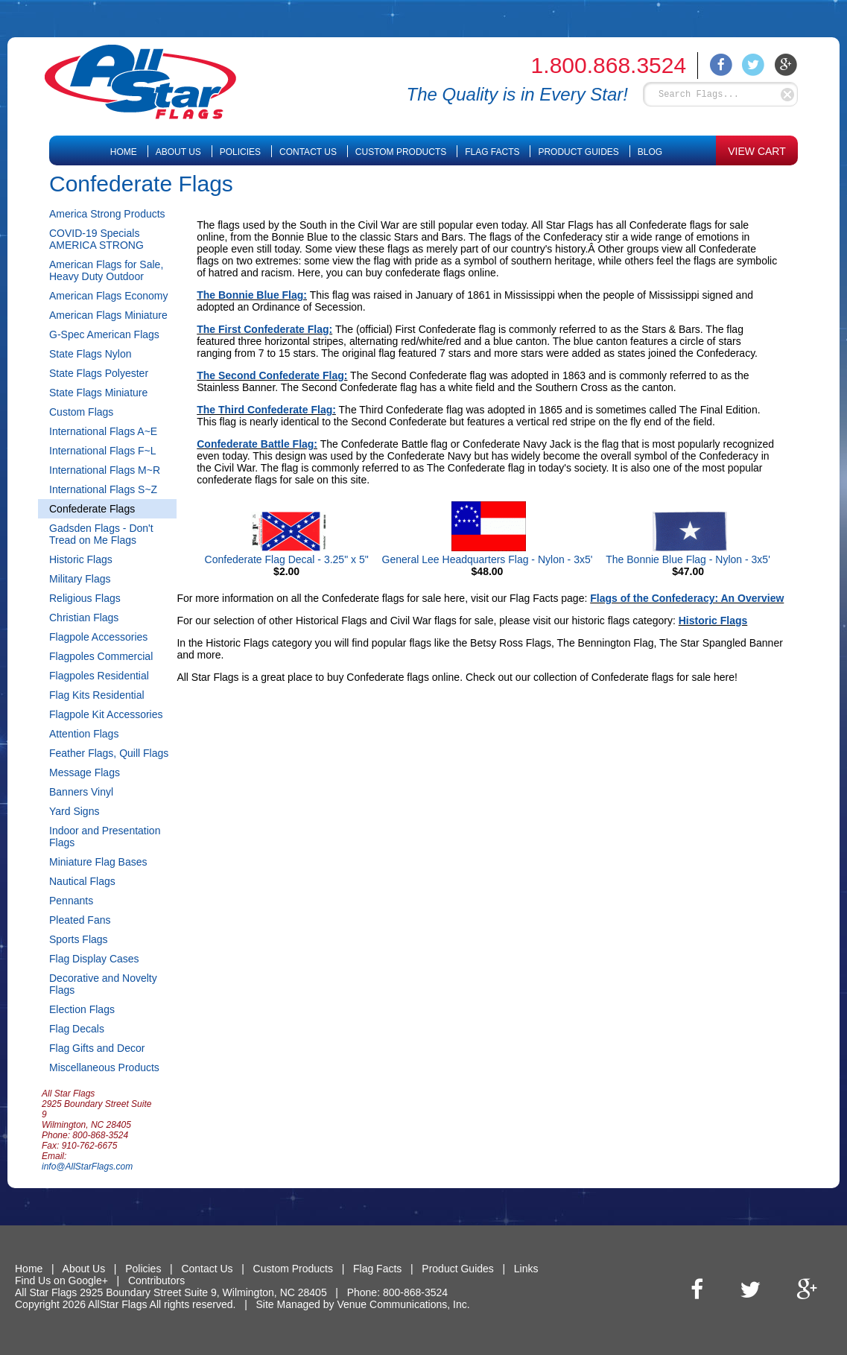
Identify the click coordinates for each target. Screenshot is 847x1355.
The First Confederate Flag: (264, 329)
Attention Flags (83, 734)
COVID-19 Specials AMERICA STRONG (96, 239)
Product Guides (578, 152)
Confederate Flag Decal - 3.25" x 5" (287, 559)
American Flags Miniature (108, 315)
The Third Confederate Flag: (266, 410)
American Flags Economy (108, 296)
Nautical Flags (82, 881)
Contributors (156, 1280)
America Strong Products (107, 214)
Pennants (71, 901)
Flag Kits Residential (97, 695)
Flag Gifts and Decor (97, 1048)
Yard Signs (74, 811)
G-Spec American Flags (104, 334)
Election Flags (82, 1009)
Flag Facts (492, 152)
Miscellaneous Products (104, 1067)
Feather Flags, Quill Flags (108, 753)
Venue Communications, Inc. (403, 1304)
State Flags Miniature (98, 393)
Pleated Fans (80, 920)
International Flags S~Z (103, 489)
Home (123, 152)
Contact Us (308, 152)
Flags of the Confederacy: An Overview (687, 598)
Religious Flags (85, 598)
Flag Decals (76, 1029)
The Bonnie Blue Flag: (252, 295)
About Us (178, 152)
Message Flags (84, 772)
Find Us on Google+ (61, 1280)
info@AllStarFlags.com (87, 1166)
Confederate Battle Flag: (257, 444)
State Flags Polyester (98, 373)
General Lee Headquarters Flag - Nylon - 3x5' (487, 559)
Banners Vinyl (81, 792)
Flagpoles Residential (99, 676)
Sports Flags (78, 939)
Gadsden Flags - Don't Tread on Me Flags (101, 534)
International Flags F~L (102, 451)
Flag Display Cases (94, 959)
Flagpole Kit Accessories (106, 714)
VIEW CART (757, 151)
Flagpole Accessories (98, 637)
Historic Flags (80, 559)
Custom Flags (81, 412)
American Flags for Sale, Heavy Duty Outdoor (106, 270)
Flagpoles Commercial (101, 656)
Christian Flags (83, 617)
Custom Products (400, 152)
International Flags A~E (103, 431)
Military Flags (79, 579)
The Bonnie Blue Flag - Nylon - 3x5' (688, 559)
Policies (240, 152)
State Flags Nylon (90, 354)
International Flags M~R (104, 470)
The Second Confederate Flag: (272, 375)
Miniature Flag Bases (98, 862)
